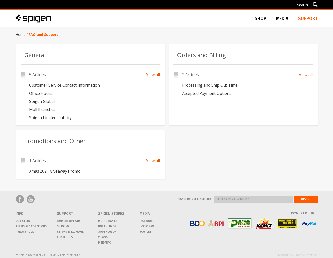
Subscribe (306, 199)
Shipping (63, 226)
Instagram (147, 226)
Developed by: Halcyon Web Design (298, 255)
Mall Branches (42, 109)
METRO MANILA (107, 221)
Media (282, 18)
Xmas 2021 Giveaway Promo (54, 171)
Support (308, 18)
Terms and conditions (31, 226)
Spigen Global (42, 101)
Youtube (31, 199)
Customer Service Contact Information (64, 85)
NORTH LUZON (107, 226)
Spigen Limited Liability (50, 117)
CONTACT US (65, 237)
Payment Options (68, 221)
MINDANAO (104, 242)
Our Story (23, 221)
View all (153, 74)
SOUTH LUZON (107, 231)
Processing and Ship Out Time (210, 85)
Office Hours (40, 93)
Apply (315, 4)
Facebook (20, 199)
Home (21, 34)
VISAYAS (103, 237)
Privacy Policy (26, 231)
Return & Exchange (70, 231)
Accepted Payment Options (206, 93)
